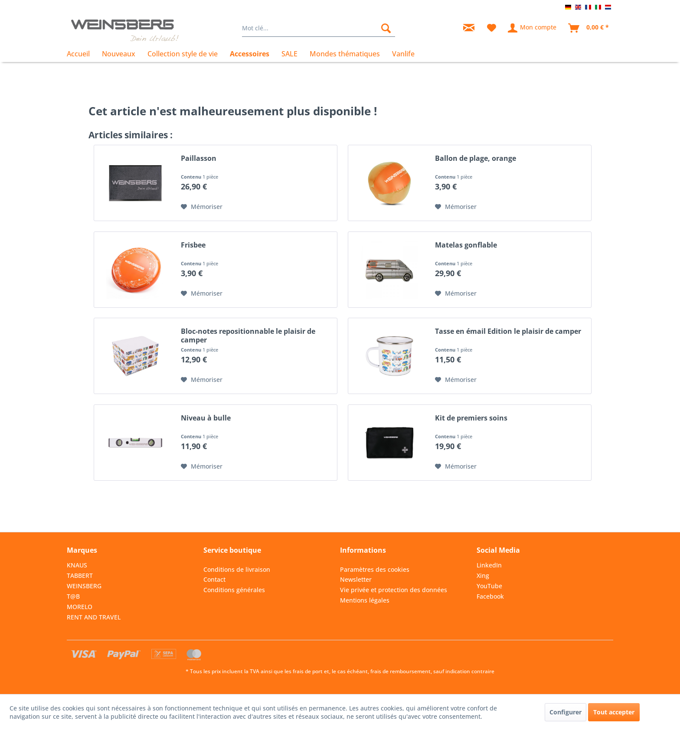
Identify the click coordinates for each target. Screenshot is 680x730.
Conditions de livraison (236, 569)
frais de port (308, 671)
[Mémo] (491, 28)
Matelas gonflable (466, 245)
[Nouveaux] (118, 54)
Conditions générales (234, 590)
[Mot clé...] (318, 28)
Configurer (565, 712)
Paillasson (198, 158)
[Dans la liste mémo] (201, 207)
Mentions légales (364, 600)
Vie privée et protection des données (393, 590)
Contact (214, 579)
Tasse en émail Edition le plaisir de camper (508, 331)
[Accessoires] (249, 54)
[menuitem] (318, 28)
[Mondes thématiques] (345, 54)
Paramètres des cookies (374, 569)
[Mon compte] (532, 28)
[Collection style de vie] (182, 54)
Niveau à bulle (206, 418)
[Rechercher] (386, 28)
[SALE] (289, 54)
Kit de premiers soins (471, 418)
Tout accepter (613, 712)
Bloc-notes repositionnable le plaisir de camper (248, 335)
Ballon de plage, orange (475, 158)
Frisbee (193, 245)
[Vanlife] (403, 54)
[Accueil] (81, 54)
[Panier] (589, 28)
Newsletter (356, 579)
